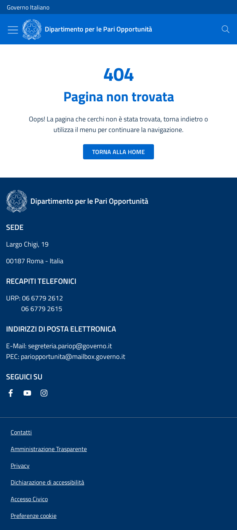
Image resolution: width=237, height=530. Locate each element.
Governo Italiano (28, 7)
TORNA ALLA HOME (118, 151)
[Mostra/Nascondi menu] (13, 30)
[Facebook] (12, 393)
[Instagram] (45, 393)
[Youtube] (29, 393)
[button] (34, 515)
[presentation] (225, 29)
